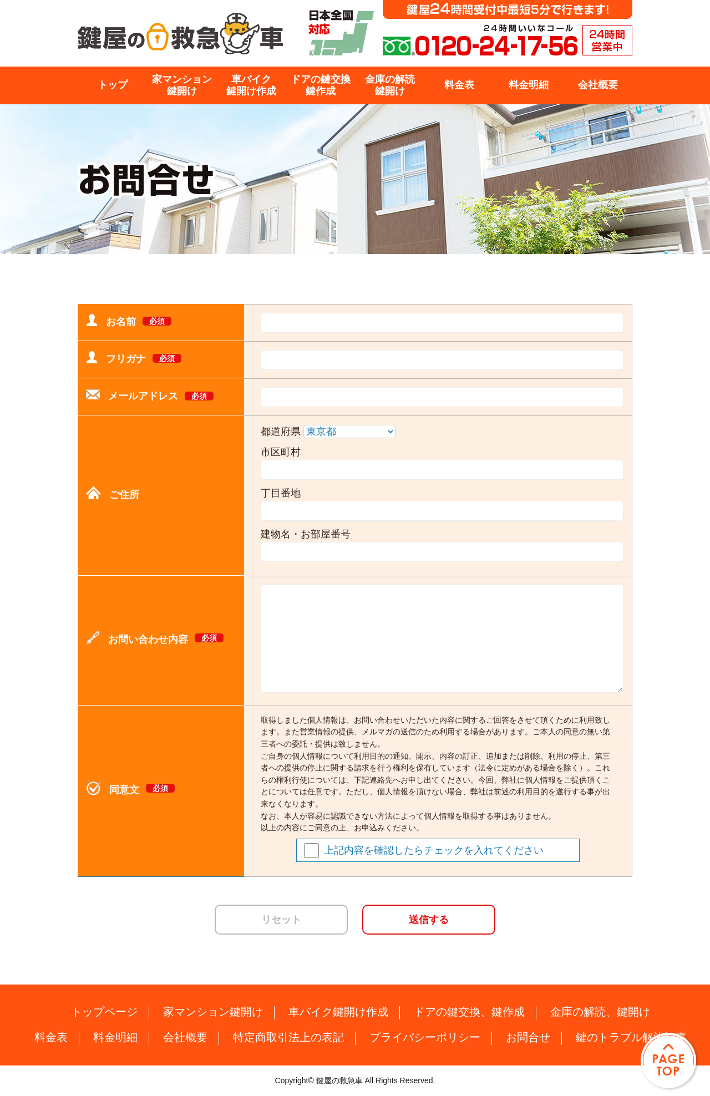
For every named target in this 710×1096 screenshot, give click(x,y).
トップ (113, 84)
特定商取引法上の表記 (288, 1037)
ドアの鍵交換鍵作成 (321, 85)
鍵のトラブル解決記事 (631, 1037)
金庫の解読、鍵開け (600, 1012)
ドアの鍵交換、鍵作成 (469, 1012)
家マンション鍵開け (182, 85)
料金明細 (529, 84)
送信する (429, 919)
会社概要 (598, 84)
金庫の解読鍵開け (390, 85)
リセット (281, 919)
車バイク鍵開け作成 (251, 85)
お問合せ (528, 1037)
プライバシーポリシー (424, 1037)
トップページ (104, 1012)
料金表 (459, 84)
